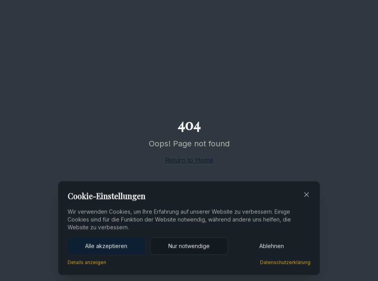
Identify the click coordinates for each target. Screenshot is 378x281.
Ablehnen (271, 247)
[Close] (306, 195)
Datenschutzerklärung (285, 263)
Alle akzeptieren (106, 247)
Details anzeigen (87, 263)
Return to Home (189, 160)
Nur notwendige (189, 247)
